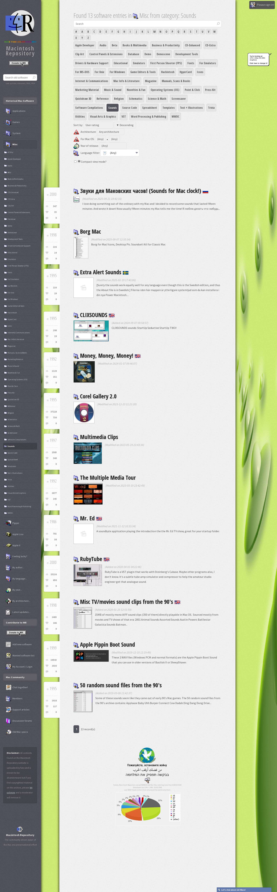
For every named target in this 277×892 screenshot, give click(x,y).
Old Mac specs (17, 732)
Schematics (135, 99)
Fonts (190, 63)
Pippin (12, 523)
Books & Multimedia (134, 45)
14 (55, 253)
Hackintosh (167, 72)
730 (55, 417)
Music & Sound (112, 90)
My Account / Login (19, 667)
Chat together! (17, 687)
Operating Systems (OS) (165, 90)
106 (55, 623)
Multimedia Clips (95, 437)
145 (55, 499)
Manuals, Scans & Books (176, 81)
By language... (16, 579)
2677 (54, 493)
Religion (119, 99)
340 (55, 458)
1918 (54, 700)
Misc (11, 144)
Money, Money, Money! (107, 355)
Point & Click (192, 90)
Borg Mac (87, 231)
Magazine (151, 81)
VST (124, 116)
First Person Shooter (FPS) (166, 63)
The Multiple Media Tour (104, 477)
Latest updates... (18, 612)
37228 (54, 412)
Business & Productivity (166, 45)
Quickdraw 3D (83, 99)
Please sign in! (262, 5)
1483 (54, 617)
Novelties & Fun (136, 90)
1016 (54, 666)
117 (55, 706)
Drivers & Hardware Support (91, 63)
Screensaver (179, 99)
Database (133, 54)
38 (55, 539)
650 (55, 580)
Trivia (211, 108)
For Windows (117, 72)
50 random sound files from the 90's (117, 685)
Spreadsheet (149, 108)
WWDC (175, 116)
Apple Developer (84, 45)
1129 (54, 371)
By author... (15, 567)
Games (13, 122)
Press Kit (210, 90)
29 (55, 293)
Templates (169, 108)
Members (14, 698)
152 (55, 377)
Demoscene (163, 54)
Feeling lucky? (16, 556)
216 (55, 247)
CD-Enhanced (192, 45)
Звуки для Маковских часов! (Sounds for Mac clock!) (140, 190)
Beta (114, 45)
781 (55, 534)
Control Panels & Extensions (106, 54)
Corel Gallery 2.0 (95, 396)
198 (55, 330)
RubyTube (91, 559)
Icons (200, 72)
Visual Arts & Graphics (103, 116)
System (13, 133)
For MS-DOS (82, 72)
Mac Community (15, 677)
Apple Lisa (14, 534)
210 (55, 287)
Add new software (19, 644)
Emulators (139, 63)
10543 (54, 660)
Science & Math (157, 99)
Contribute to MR (16, 622)
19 (55, 336)
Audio (103, 45)
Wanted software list (20, 655)
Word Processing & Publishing (148, 116)
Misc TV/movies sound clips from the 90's (126, 601)
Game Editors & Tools (143, 72)
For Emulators (207, 63)
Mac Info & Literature (126, 81)
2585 (54, 452)
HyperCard (186, 72)
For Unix (99, 72)
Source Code (129, 108)
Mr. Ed (87, 518)
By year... (14, 590)
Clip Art (79, 54)
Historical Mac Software (20, 100)
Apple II (13, 545)
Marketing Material (87, 90)
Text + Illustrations (191, 108)
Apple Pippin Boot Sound (104, 644)
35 (55, 212)
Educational (121, 63)
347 (55, 206)
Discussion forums (19, 721)
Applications (15, 111)
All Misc (10, 152)
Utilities (80, 116)
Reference (103, 99)
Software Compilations (89, 108)
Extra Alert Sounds (101, 272)
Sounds (112, 108)
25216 (54, 574)
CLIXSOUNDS (94, 315)
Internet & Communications (91, 81)
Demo (148, 54)
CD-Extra (210, 45)
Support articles (18, 710)
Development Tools (186, 54)
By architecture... (18, 601)
